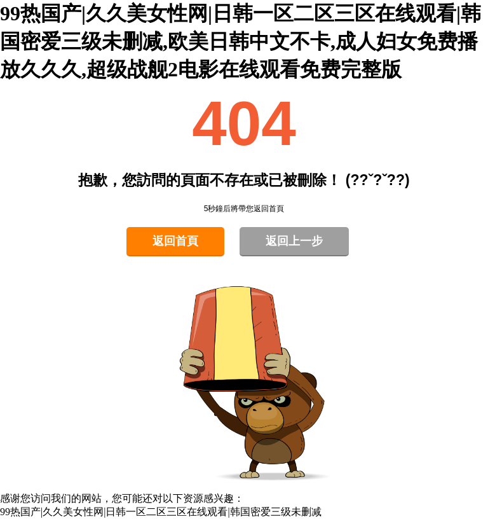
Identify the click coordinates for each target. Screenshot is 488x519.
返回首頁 (175, 241)
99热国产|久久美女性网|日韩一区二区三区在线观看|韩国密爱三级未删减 (161, 511)
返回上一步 (294, 241)
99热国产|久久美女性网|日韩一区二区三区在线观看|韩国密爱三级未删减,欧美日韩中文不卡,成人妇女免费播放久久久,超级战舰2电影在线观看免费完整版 (240, 41)
